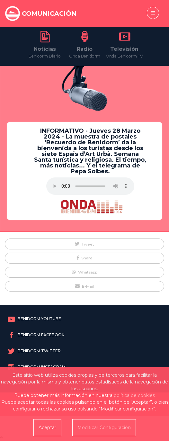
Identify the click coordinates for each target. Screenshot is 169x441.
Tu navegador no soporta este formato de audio (90, 186)
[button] (84, 244)
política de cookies (134, 395)
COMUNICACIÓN (49, 13)
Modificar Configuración (104, 427)
